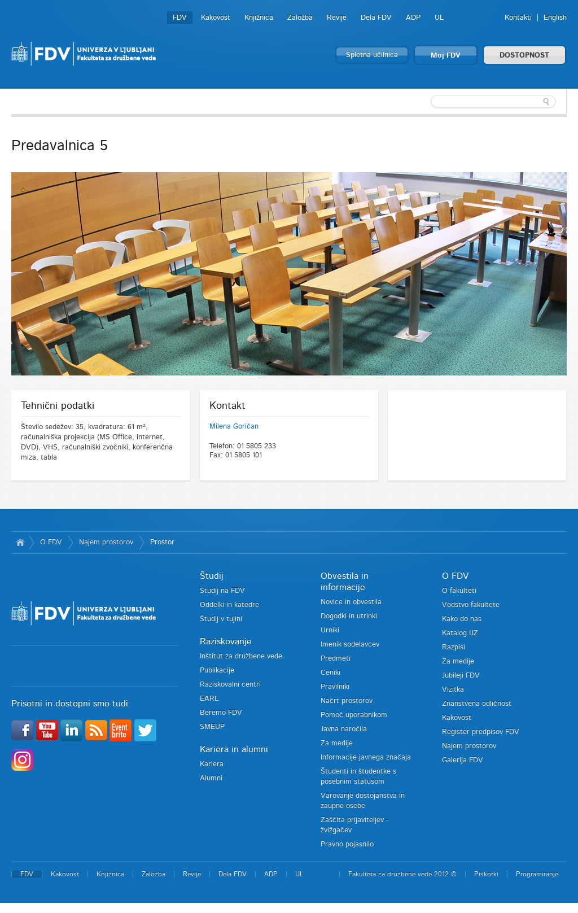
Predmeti (336, 658)
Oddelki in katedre (229, 605)
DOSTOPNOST (524, 55)
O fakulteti (459, 591)
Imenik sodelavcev (350, 644)
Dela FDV (376, 17)
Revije (337, 17)
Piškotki (486, 874)
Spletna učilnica (372, 55)
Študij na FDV (222, 591)
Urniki (330, 630)
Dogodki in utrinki (349, 616)
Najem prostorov (106, 542)
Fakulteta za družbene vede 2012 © (402, 874)
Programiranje (537, 874)
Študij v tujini (221, 619)
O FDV (51, 542)
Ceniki (330, 672)
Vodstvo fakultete (471, 605)
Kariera (212, 764)
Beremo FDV (221, 713)
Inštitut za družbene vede (241, 656)
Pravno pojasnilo (347, 844)
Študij (212, 575)
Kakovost (215, 17)
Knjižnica (258, 17)
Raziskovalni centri (230, 684)
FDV (180, 17)
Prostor (162, 542)
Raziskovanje (226, 641)
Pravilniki (335, 687)
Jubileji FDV (461, 675)
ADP (413, 17)
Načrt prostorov (347, 701)
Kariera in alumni (234, 749)
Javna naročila (344, 729)
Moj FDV (446, 55)
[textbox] (493, 101)
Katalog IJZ (460, 633)
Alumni (211, 778)
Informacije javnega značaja (366, 757)
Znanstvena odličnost (476, 703)
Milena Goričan (234, 426)
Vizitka (453, 689)
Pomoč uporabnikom (354, 715)
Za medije (337, 743)
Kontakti (518, 17)
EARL (209, 698)
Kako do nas (461, 619)
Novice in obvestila (351, 602)
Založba (300, 17)
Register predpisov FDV (480, 732)
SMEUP (212, 727)
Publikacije (217, 670)
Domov (20, 542)
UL (439, 17)
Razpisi (453, 647)
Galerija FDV (462, 760)
